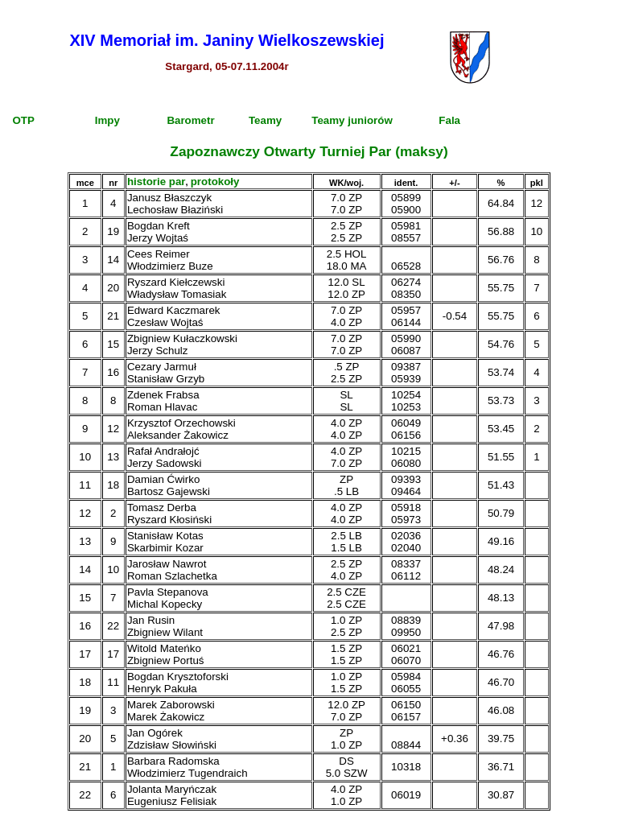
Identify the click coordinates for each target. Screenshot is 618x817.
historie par (156, 181)
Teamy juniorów (351, 120)
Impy (107, 120)
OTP (23, 120)
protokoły (215, 181)
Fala (449, 120)
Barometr (190, 120)
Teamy (265, 120)
